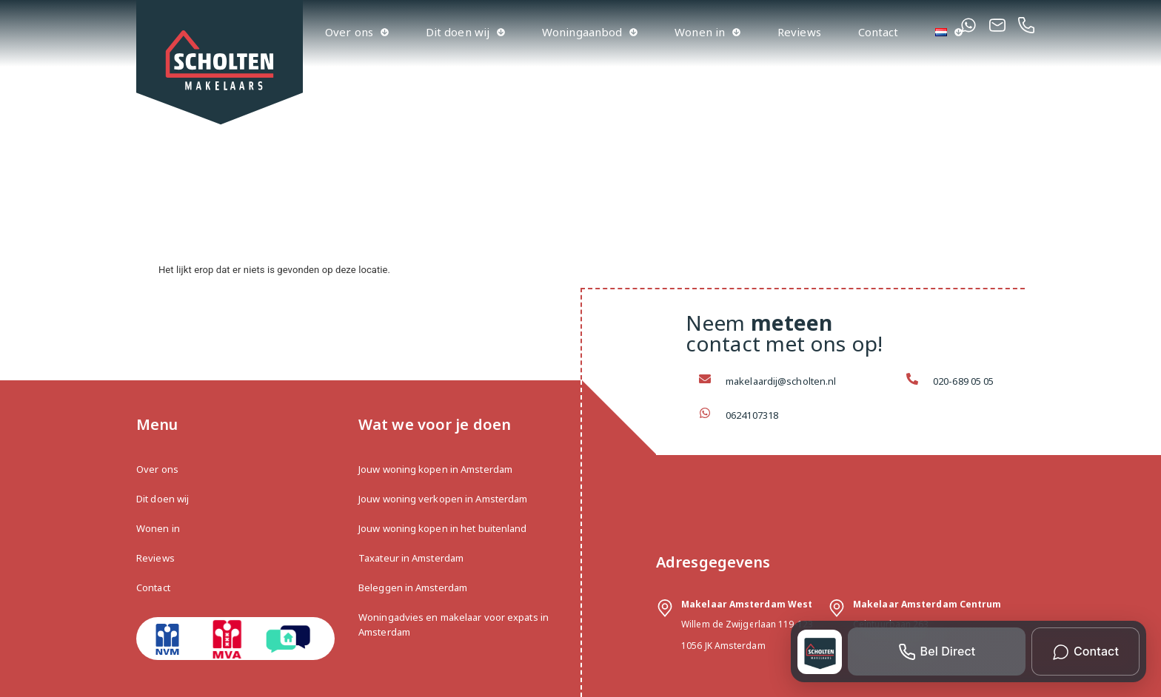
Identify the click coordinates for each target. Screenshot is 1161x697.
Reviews (799, 31)
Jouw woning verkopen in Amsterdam (442, 498)
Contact (878, 31)
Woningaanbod (590, 32)
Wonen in (707, 32)
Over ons (357, 32)
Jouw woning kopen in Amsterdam (435, 469)
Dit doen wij (465, 32)
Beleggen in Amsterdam (412, 587)
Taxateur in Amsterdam (411, 558)
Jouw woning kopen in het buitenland (442, 528)
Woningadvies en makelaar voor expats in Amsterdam (453, 624)
